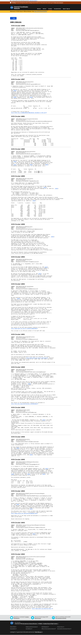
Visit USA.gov (38, 632)
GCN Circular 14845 (18, 459)
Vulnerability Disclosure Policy (63, 628)
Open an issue (38, 618)
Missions (39, 8)
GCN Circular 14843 (18, 523)
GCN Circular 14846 (18, 437)
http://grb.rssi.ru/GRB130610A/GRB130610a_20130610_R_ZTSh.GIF (28, 112)
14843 (31, 97)
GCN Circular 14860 (18, 149)
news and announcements (40, 11)
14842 (14, 90)
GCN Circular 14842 (18, 554)
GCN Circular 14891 (18, 116)
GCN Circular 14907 (18, 79)
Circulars (50, 8)
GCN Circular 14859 (18, 176)
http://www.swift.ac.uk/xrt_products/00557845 (24, 328)
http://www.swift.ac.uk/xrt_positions (36, 358)
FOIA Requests (45, 627)
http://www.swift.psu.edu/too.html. (42, 608)
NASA (40, 624)
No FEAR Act (28, 628)
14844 (46, 164)
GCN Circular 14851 (18, 334)
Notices (44, 8)
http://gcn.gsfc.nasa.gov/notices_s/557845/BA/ (24, 404)
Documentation (57, 8)
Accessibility (13, 628)
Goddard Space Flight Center (50, 624)
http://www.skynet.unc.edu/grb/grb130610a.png (24, 513)
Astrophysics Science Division (29, 624)
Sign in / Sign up (66, 8)
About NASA (12, 627)
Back (13, 18)
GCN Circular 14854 (18, 257)
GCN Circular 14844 (18, 491)
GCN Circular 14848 (18, 407)
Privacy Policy (60, 627)
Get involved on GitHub (60, 618)
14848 (33, 200)
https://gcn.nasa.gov (58, 2)
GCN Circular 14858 (18, 224)
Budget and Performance (31, 627)
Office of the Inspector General (48, 628)
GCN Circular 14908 (18, 26)
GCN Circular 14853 (18, 284)
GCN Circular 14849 (18, 367)
